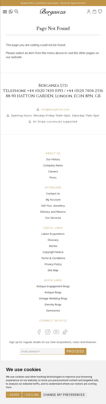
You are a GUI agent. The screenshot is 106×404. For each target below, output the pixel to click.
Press (53, 177)
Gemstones (53, 310)
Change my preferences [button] (64, 394)
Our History (53, 159)
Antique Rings (53, 292)
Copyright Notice (53, 252)
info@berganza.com (55, 109)
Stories (53, 245)
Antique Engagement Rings (53, 286)
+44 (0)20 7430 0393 (45, 90)
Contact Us (53, 193)
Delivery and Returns (53, 211)
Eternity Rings (53, 304)
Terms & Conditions (53, 258)
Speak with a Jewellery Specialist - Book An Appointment (53, 3)
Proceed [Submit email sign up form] (75, 351)
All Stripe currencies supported (55, 121)
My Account (53, 199)
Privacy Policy (53, 264)
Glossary (53, 239)
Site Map (53, 270)
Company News (53, 165)
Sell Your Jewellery (53, 205)
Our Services (53, 217)
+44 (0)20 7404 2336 (85, 90)
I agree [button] (14, 394)
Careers (53, 171)
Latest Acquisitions (53, 233)
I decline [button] (31, 394)
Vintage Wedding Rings (53, 298)
